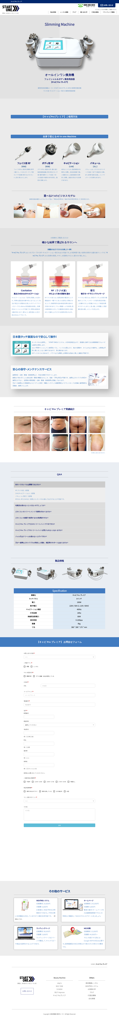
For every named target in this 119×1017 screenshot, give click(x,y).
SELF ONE (59, 986)
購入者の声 (83, 12)
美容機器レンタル (92, 983)
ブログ (74, 12)
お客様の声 (92, 989)
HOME (93, 964)
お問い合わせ (27, 991)
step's (59, 983)
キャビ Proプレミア (59, 995)
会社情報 (92, 998)
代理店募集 (95, 12)
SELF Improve (59, 992)
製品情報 (53, 12)
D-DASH (59, 989)
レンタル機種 (64, 12)
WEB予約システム (91, 986)
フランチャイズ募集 (109, 12)
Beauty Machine (59, 978)
